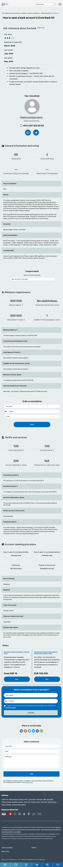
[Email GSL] (58, 864)
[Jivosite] (5, 864)
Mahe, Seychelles (48, 799)
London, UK (4, 799)
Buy (16, 679)
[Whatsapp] (26, 864)
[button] (15, 864)
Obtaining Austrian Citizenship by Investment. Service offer (46, 652)
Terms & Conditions (6, 847)
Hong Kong (39, 799)
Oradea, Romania (6, 802)
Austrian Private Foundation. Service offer (17, 652)
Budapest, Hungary (17, 802)
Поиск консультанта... (32, 117)
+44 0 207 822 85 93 (33, 125)
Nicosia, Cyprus (23, 799)
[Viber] (47, 864)
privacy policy (11, 707)
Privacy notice (5, 851)
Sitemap (34, 847)
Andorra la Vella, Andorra (19, 805)
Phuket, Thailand (6, 805)
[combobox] (6, 411)
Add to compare (32, 275)
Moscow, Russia (13, 799)
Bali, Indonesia (52, 802)
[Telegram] (37, 864)
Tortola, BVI (31, 799)
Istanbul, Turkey (35, 802)
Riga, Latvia (44, 802)
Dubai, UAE (27, 802)
